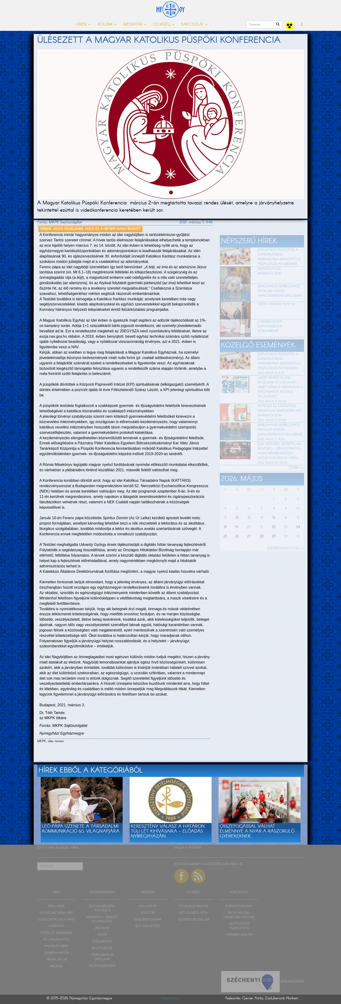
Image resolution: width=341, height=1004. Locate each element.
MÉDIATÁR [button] (134, 24)
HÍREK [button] (83, 24)
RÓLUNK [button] (106, 24)
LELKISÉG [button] (163, 24)
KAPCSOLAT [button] (194, 24)
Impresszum (170, 998)
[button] (302, 25)
